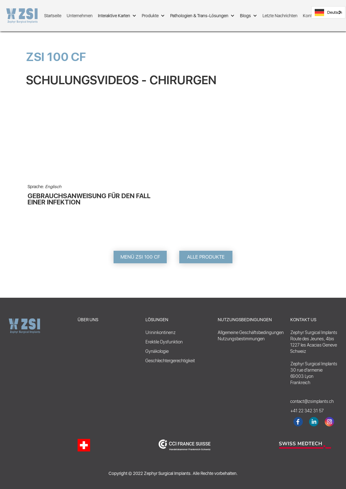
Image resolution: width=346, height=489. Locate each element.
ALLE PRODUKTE (206, 257)
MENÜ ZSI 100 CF (140, 257)
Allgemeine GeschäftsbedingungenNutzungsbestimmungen (251, 335)
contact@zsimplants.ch (309, 401)
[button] (117, 15)
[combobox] (328, 12)
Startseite (52, 15)
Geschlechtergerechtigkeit (170, 360)
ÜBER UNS (88, 319)
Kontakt (310, 15)
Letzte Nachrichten (280, 15)
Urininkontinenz (160, 332)
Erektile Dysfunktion (164, 341)
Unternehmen (80, 15)
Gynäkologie (157, 351)
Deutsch (328, 12)
